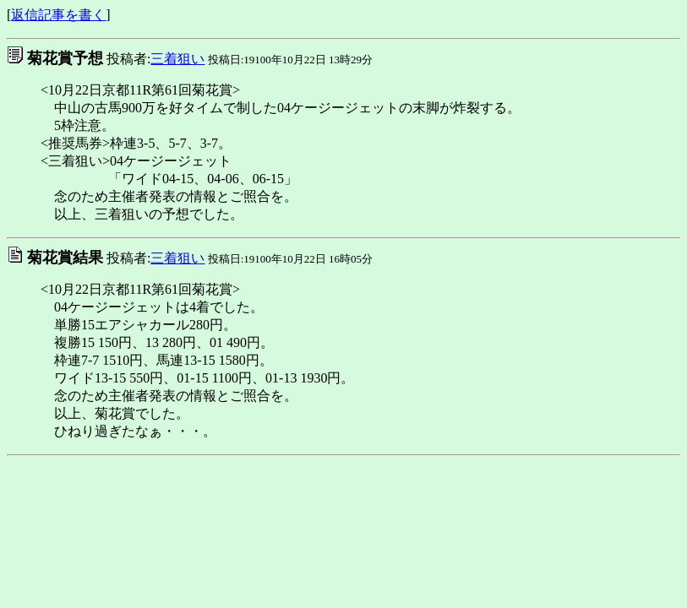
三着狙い (177, 59)
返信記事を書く (58, 15)
